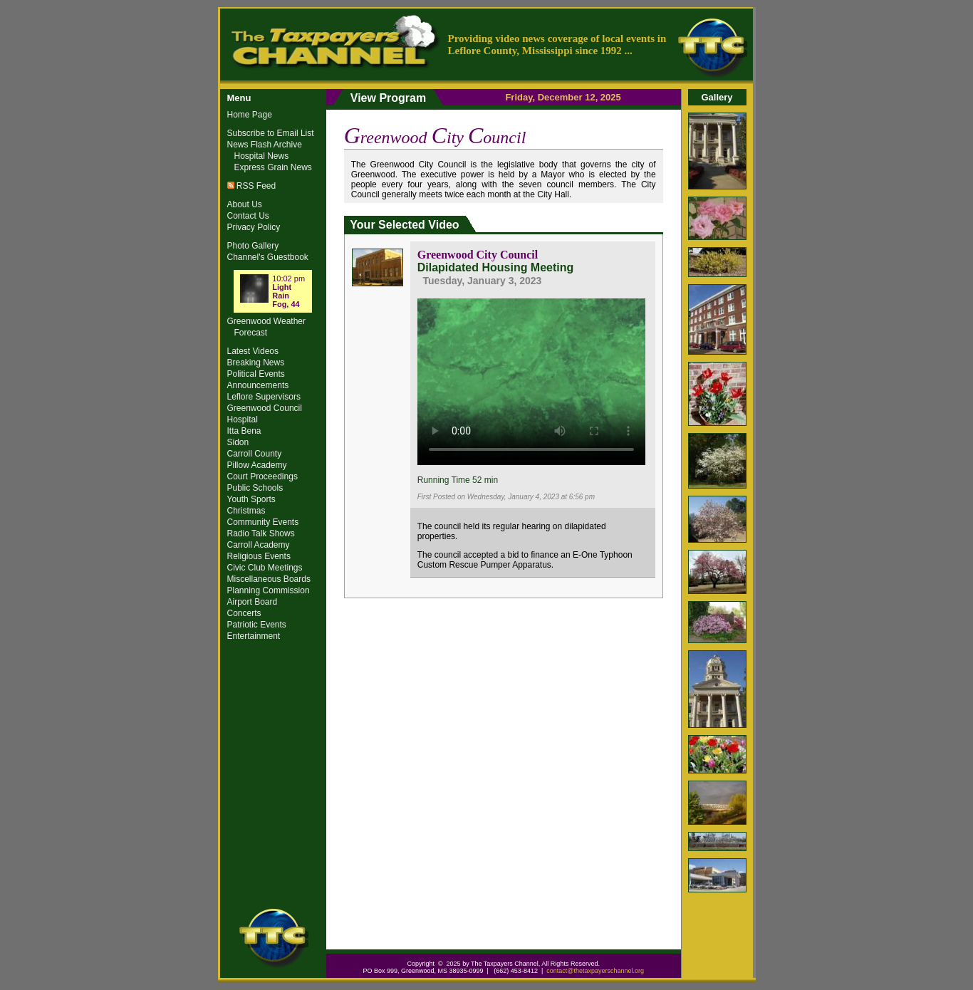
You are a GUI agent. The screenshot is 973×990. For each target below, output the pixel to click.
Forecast (251, 333)
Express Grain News (273, 167)
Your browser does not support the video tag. (531, 379)
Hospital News (261, 156)
